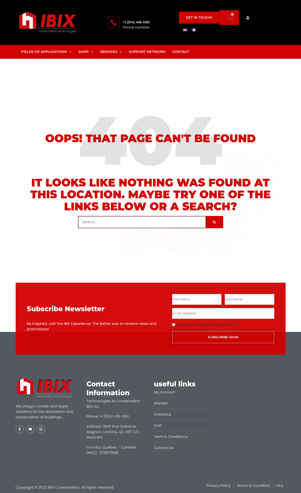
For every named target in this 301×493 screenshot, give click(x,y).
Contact (180, 51)
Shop (85, 51)
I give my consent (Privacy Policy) (206, 324)
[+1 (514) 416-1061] (113, 22)
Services (111, 51)
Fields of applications (46, 51)
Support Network (147, 51)
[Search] (214, 222)
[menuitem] (185, 30)
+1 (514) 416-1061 (136, 22)
